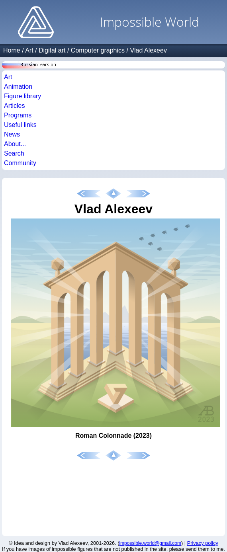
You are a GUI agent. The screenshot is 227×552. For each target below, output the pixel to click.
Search (14, 153)
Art (29, 50)
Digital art (52, 50)
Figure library (22, 96)
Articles (14, 105)
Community (20, 163)
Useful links (20, 124)
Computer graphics (98, 50)
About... (15, 143)
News (12, 134)
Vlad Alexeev (148, 50)
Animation (18, 86)
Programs (17, 115)
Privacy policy (202, 543)
